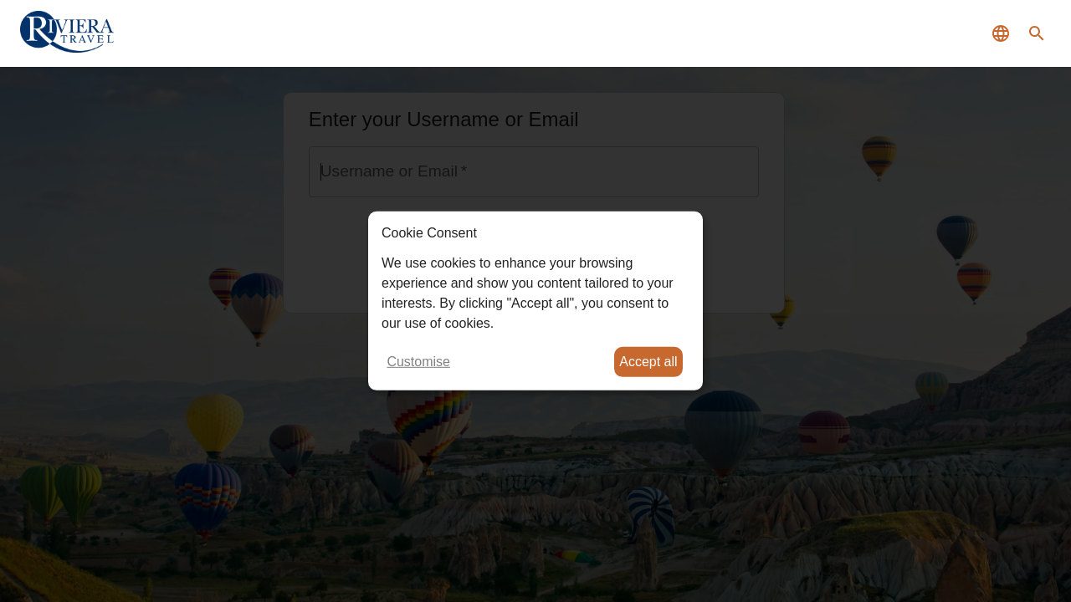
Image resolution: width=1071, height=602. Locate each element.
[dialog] (535, 301)
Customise (418, 362)
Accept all (648, 362)
